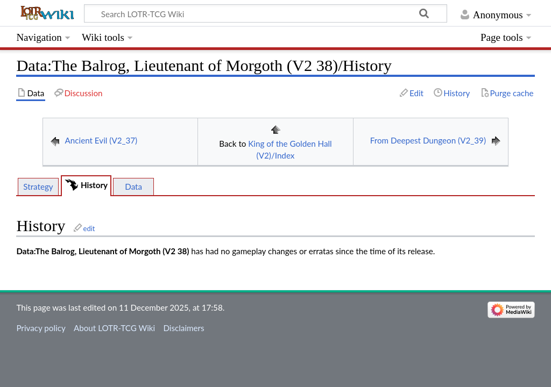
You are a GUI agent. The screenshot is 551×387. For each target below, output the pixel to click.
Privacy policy (40, 328)
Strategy (38, 186)
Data (133, 186)
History (94, 185)
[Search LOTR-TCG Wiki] (256, 13)
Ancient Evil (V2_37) (101, 140)
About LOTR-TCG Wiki (114, 328)
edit (89, 228)
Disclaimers (183, 328)
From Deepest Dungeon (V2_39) (428, 140)
